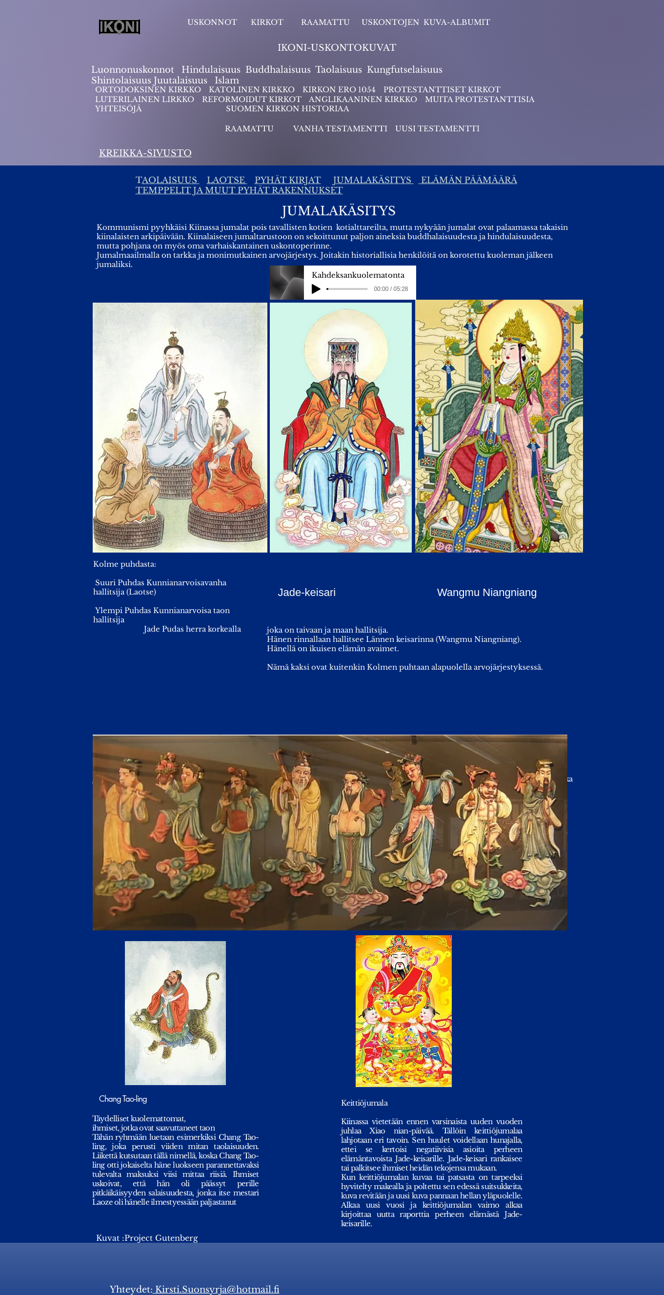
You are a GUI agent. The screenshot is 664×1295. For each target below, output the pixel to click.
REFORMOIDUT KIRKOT (252, 99)
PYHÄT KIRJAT (288, 180)
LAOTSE (227, 180)
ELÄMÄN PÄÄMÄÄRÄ (468, 180)
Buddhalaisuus (278, 69)
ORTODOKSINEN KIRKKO (149, 89)
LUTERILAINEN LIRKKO (145, 99)
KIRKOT (268, 22)
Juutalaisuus (180, 80)
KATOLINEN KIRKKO (253, 89)
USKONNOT (212, 22)
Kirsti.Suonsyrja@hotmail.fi (216, 1289)
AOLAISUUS (171, 180)
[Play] (316, 289)
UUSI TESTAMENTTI (437, 128)
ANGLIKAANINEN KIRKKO (363, 99)
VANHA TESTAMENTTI (341, 128)
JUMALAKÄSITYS (373, 180)
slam (228, 80)
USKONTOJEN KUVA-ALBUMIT (426, 22)
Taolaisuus (338, 69)
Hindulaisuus (210, 69)
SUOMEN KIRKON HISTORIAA (287, 108)
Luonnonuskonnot (134, 69)
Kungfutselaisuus (405, 69)
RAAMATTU (325, 22)
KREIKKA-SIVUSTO (145, 153)
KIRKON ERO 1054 (339, 89)
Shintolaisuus (122, 80)
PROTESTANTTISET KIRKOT (442, 89)
